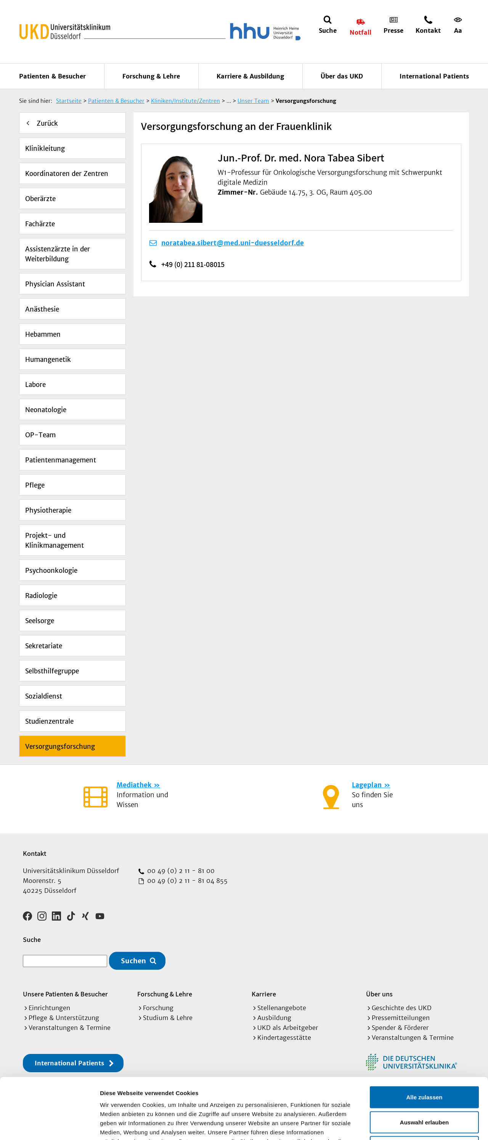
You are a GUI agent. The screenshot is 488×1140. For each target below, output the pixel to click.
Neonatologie (45, 410)
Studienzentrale (49, 721)
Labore (35, 385)
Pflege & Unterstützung (64, 1018)
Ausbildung (274, 1018)
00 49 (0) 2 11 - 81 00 (180, 871)
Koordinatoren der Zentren (66, 173)
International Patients (434, 76)
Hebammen (43, 334)
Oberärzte (40, 199)
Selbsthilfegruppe (52, 671)
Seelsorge (39, 621)
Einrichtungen (49, 1008)
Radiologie (41, 596)
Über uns (379, 994)
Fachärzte (40, 224)
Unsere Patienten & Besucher (65, 994)
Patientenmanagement (60, 460)
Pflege (35, 485)
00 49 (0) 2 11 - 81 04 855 (186, 880)
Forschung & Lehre (151, 76)
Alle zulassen (424, 1040)
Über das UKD (342, 76)
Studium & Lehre (168, 1018)
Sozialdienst (43, 696)
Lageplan (367, 785)
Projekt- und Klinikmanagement (54, 540)
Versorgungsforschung (60, 746)
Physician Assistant (55, 284)
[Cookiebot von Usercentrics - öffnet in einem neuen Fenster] (49, 1125)
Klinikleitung (45, 148)
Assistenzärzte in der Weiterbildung (57, 254)
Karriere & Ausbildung (250, 76)
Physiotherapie (48, 510)
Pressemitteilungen (401, 1018)
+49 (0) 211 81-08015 (193, 264)
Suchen (133, 960)
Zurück (47, 123)
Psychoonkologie (51, 570)
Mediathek (134, 785)
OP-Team (40, 435)
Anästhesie (42, 309)
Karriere (264, 994)
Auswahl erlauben (424, 1065)
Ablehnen (424, 1090)
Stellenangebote (281, 1008)
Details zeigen (405, 1125)
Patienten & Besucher (52, 76)
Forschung (158, 1008)
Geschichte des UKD (402, 1008)
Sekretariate (43, 646)
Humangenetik (48, 359)
